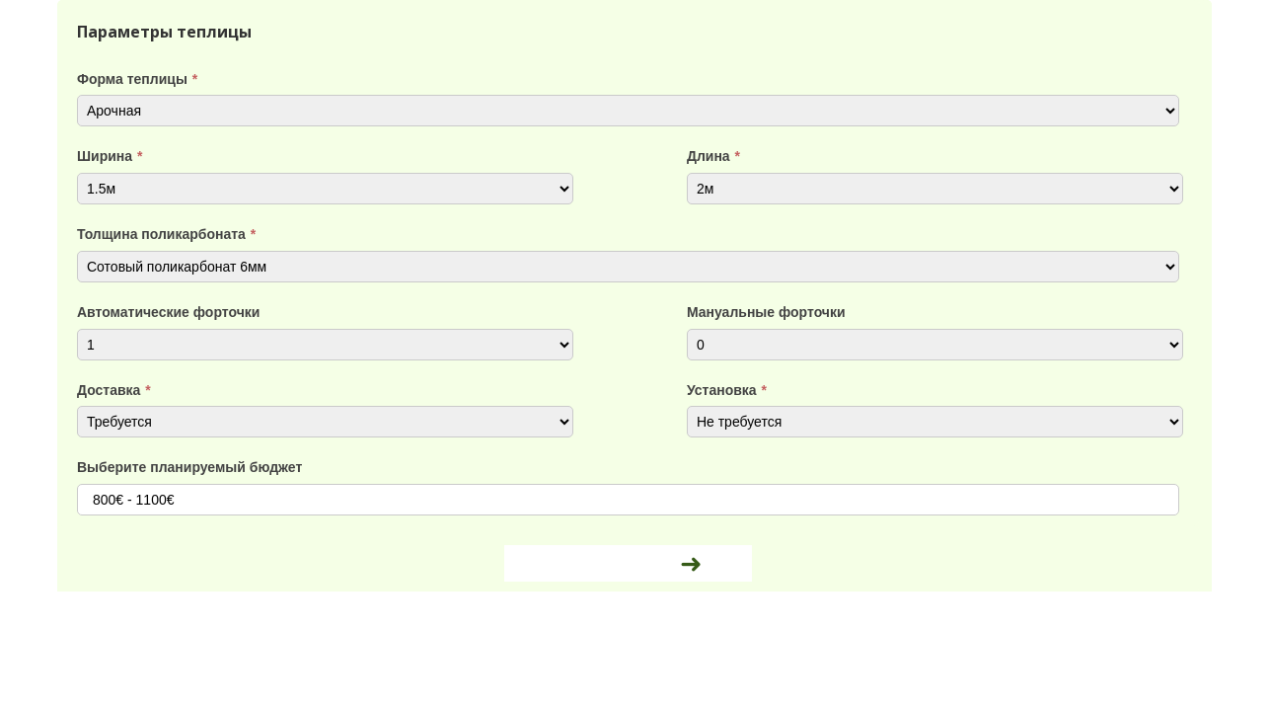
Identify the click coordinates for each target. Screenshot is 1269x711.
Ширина (109, 156)
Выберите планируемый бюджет (189, 467)
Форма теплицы (137, 79)
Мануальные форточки (766, 312)
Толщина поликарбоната (166, 234)
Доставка (114, 390)
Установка (727, 390)
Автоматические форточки (168, 312)
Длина (713, 156)
